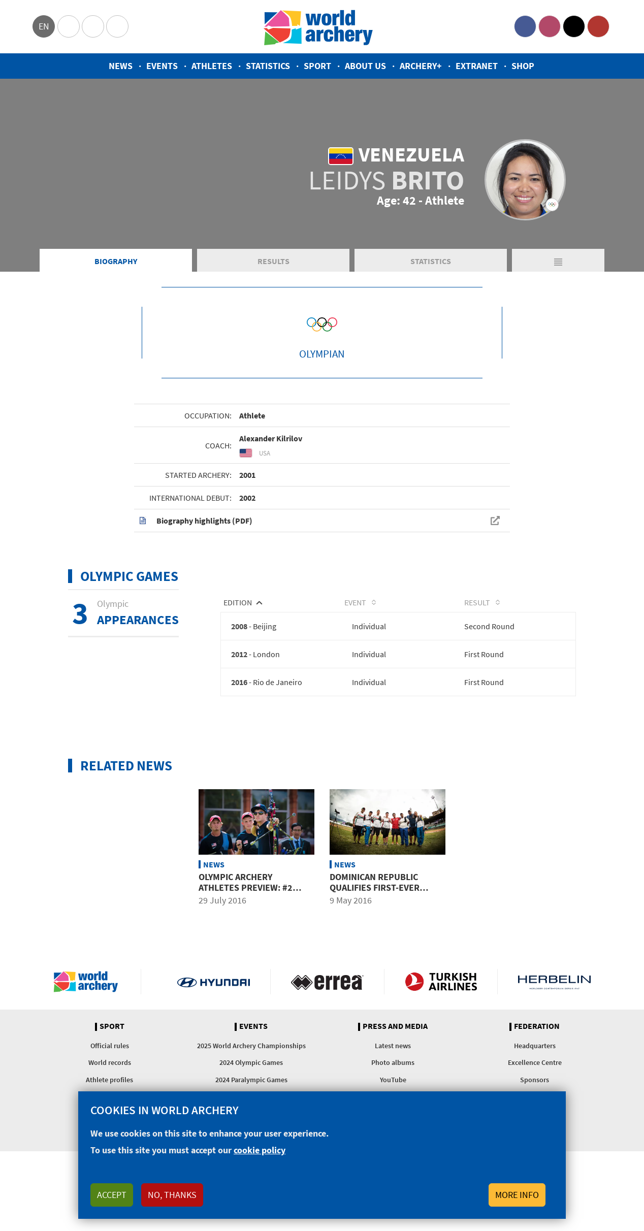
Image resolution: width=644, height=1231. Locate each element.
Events (162, 66)
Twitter (574, 26)
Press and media (395, 1026)
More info (517, 1195)
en (44, 26)
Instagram (549, 26)
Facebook (525, 26)
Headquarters (535, 1045)
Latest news (393, 1045)
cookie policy (259, 1150)
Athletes (211, 66)
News (121, 66)
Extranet (477, 66)
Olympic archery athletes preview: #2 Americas (246, 887)
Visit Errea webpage (327, 981)
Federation (537, 1026)
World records (109, 1062)
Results (273, 261)
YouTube (598, 26)
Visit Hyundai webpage (213, 981)
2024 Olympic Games (251, 1062)
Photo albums (392, 1062)
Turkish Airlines (441, 981)
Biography (115, 261)
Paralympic (93, 26)
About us (365, 66)
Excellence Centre (535, 1062)
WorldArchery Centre (117, 26)
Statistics (268, 66)
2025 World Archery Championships (251, 1045)
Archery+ (421, 66)
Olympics (68, 26)
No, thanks (172, 1195)
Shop (522, 66)
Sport (317, 66)
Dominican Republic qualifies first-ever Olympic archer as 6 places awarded (375, 892)
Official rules (109, 1045)
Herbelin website (554, 981)
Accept (111, 1195)
